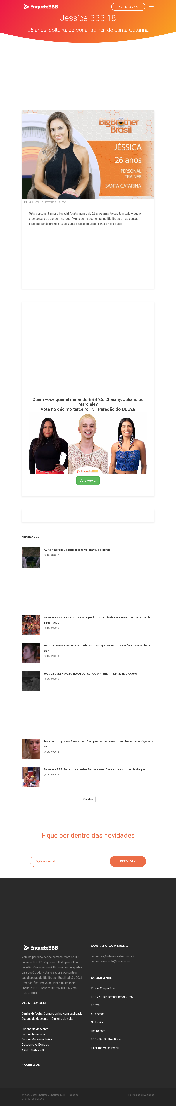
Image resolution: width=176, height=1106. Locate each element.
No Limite (97, 1022)
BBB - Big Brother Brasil (106, 1039)
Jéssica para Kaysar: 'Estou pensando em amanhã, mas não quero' (91, 673)
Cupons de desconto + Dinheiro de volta (47, 1018)
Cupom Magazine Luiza (37, 1039)
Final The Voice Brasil (105, 1048)
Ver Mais (88, 799)
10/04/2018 (51, 555)
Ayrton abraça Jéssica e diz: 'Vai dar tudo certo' (77, 550)
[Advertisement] (88, 71)
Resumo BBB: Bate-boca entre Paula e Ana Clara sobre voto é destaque (95, 769)
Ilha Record (98, 1031)
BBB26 (95, 1005)
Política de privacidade (141, 1094)
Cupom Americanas (34, 1034)
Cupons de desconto (35, 1029)
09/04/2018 (51, 678)
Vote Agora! (88, 480)
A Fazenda (97, 1014)
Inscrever (128, 861)
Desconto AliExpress (35, 1044)
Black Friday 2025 (33, 1049)
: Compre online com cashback (52, 1013)
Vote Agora (128, 6)
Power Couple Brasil (104, 988)
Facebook (31, 1064)
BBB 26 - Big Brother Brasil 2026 (112, 997)
